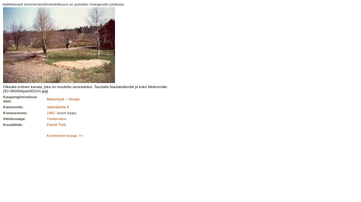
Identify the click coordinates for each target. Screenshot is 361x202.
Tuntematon (57, 119)
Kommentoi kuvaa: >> (65, 136)
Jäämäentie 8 (58, 107)
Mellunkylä (55, 99)
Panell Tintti (56, 125)
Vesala (73, 99)
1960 (51, 113)
